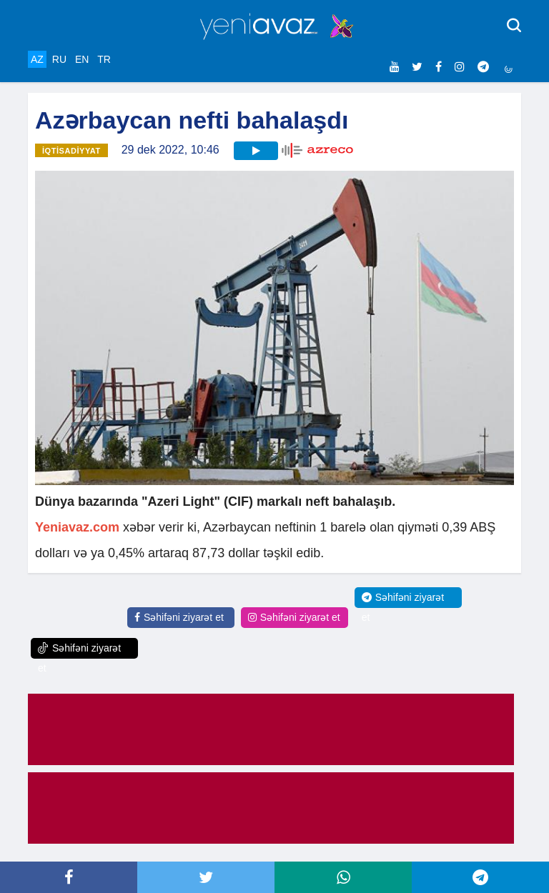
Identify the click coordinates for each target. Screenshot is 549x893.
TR (104, 59)
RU (59, 59)
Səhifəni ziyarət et (179, 617)
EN (82, 59)
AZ (37, 59)
